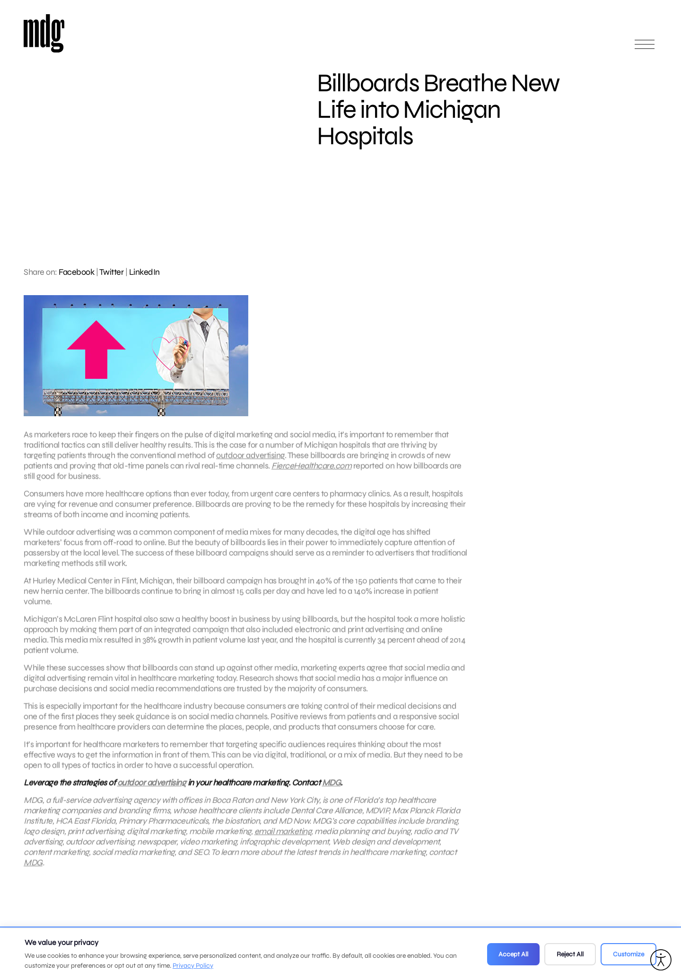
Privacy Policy (193, 966)
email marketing (283, 835)
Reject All (570, 954)
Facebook (76, 272)
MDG (331, 786)
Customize (628, 954)
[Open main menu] (644, 48)
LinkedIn (144, 272)
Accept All (513, 954)
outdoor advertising (250, 459)
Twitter (111, 272)
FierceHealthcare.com (311, 469)
